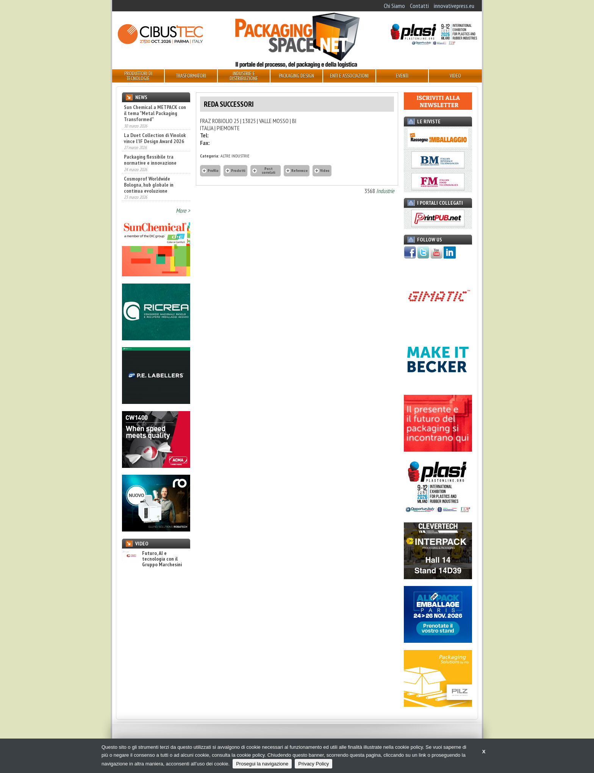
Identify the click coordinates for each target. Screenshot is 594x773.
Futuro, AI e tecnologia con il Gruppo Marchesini (152, 559)
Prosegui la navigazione (262, 764)
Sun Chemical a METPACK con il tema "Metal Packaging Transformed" (155, 113)
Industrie (385, 191)
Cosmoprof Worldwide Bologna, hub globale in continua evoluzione (149, 185)
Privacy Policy (313, 764)
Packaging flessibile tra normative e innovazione (150, 160)
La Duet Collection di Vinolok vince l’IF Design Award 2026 (155, 138)
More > (183, 210)
